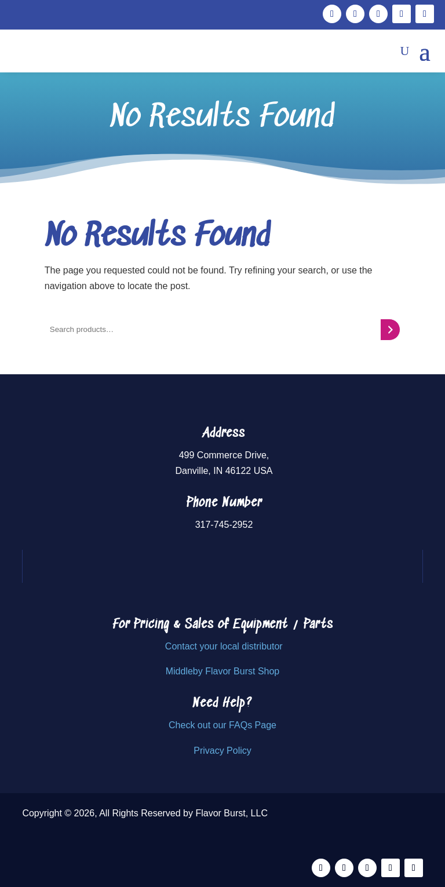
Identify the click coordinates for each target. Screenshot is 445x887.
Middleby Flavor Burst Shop (223, 671)
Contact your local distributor (224, 646)
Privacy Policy (222, 750)
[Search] (390, 330)
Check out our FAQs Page (222, 725)
